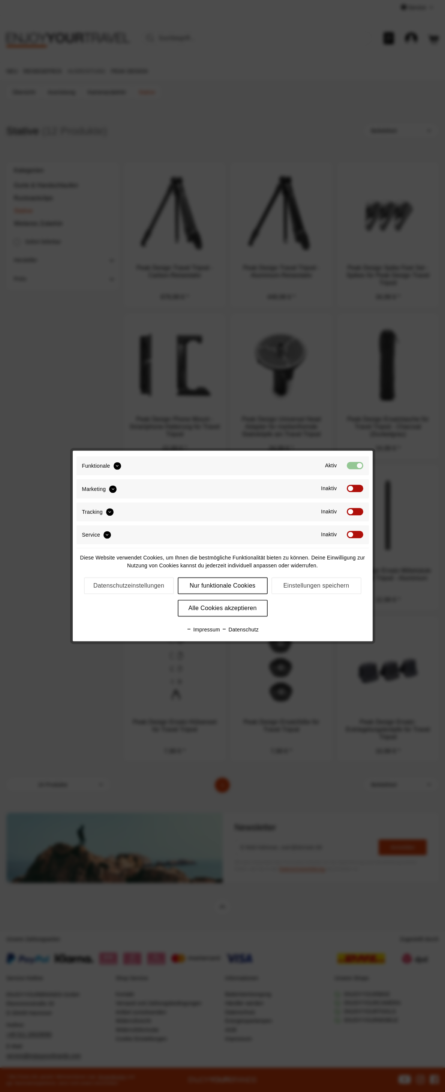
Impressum (203, 630)
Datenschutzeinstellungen (128, 586)
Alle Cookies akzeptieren (222, 608)
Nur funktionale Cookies (223, 586)
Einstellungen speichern (316, 586)
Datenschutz (240, 630)
